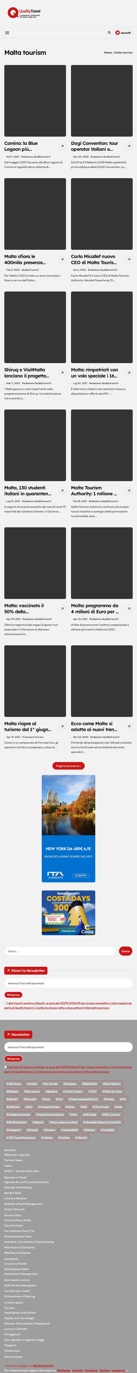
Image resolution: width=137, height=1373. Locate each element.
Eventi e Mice (13, 1219)
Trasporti (10, 1349)
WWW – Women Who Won (21, 1174)
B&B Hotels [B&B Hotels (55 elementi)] (90, 1087)
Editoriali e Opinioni (17, 1158)
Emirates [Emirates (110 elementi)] (31, 1102)
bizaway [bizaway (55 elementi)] (13, 1095)
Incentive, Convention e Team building (29, 1245)
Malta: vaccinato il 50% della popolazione (25, 614)
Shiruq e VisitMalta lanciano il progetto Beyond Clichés (26, 377)
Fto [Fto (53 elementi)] (124, 1102)
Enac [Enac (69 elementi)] (47, 1102)
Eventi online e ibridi (17, 1223)
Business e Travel (15, 1181)
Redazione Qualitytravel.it (35, 157)
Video (8, 1169)
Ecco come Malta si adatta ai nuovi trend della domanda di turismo (94, 736)
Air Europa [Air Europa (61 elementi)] (51, 1087)
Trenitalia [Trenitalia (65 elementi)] (108, 1133)
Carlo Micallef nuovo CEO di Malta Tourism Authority (94, 263)
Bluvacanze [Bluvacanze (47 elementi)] (33, 1095)
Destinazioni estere (17, 1283)
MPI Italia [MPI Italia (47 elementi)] (90, 1118)
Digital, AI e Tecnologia (19, 1321)
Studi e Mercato (14, 1213)
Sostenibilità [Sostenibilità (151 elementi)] (70, 1133)
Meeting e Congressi (17, 1256)
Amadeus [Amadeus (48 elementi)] (70, 1087)
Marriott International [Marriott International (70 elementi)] (51, 1118)
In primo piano (13, 1306)
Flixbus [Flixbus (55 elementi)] (110, 1102)
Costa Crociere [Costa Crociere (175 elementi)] (74, 1095)
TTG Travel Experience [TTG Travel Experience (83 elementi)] (22, 1141)
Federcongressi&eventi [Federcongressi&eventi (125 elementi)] (84, 1102)
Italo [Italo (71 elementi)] (119, 1110)
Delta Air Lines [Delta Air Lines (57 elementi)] (113, 1095)
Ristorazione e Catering (19, 1300)
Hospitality (11, 1262)
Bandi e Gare (12, 1196)
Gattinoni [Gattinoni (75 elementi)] (14, 1110)
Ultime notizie (13, 1360)
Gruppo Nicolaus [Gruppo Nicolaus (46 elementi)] (49, 1110)
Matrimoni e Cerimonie (19, 1251)
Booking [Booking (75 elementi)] (52, 1095)
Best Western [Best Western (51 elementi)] (113, 1087)
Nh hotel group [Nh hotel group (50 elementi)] (18, 1125)
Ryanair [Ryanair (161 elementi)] (33, 1133)
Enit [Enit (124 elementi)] (60, 1102)
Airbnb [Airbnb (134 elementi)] (33, 1087)
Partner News (13, 1164)
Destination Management (21, 1277)
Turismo (9, 1311)
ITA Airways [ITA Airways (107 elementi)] (102, 1110)
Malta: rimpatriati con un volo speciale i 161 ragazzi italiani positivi (94, 380)
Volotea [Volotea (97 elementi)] (47, 1141)
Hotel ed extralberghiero (20, 1289)
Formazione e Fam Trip (19, 1234)
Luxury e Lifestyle (15, 1332)
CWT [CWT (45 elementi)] (94, 1095)
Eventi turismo (13, 1229)
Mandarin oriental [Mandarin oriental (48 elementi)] (19, 1118)
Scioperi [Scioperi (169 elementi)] (50, 1133)
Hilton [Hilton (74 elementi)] (71, 1110)
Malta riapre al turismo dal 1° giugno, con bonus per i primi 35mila (25, 736)
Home (108, 52)
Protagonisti (12, 1338)
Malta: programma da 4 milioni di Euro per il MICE (93, 614)
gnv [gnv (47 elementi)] (29, 1110)
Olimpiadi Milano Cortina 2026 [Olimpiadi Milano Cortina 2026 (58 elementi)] (103, 1125)
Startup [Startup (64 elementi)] (90, 1133)
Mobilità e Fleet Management (23, 1207)
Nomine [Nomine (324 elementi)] (39, 1125)
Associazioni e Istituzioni (20, 1316)
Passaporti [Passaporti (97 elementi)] (15, 1133)
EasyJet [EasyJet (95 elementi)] (13, 1102)
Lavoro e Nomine (15, 1202)
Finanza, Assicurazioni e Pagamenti (27, 1327)
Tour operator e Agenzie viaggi (24, 1343)
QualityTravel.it (30, 271)
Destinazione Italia (16, 1272)
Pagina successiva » (68, 769)
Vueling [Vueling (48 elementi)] (64, 1141)
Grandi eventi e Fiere (18, 1240)
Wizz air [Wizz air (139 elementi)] (82, 1141)
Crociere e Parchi (15, 1267)
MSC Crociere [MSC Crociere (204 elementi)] (112, 1118)
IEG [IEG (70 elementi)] (85, 1110)
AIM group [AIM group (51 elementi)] (15, 1087)
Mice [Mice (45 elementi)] (74, 1118)
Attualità (10, 1153)
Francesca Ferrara (32, 740)
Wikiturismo (12, 1354)
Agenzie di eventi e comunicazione (26, 1185)
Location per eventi (17, 1294)
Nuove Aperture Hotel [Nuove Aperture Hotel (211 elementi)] (64, 1125)
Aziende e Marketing (17, 1191)
